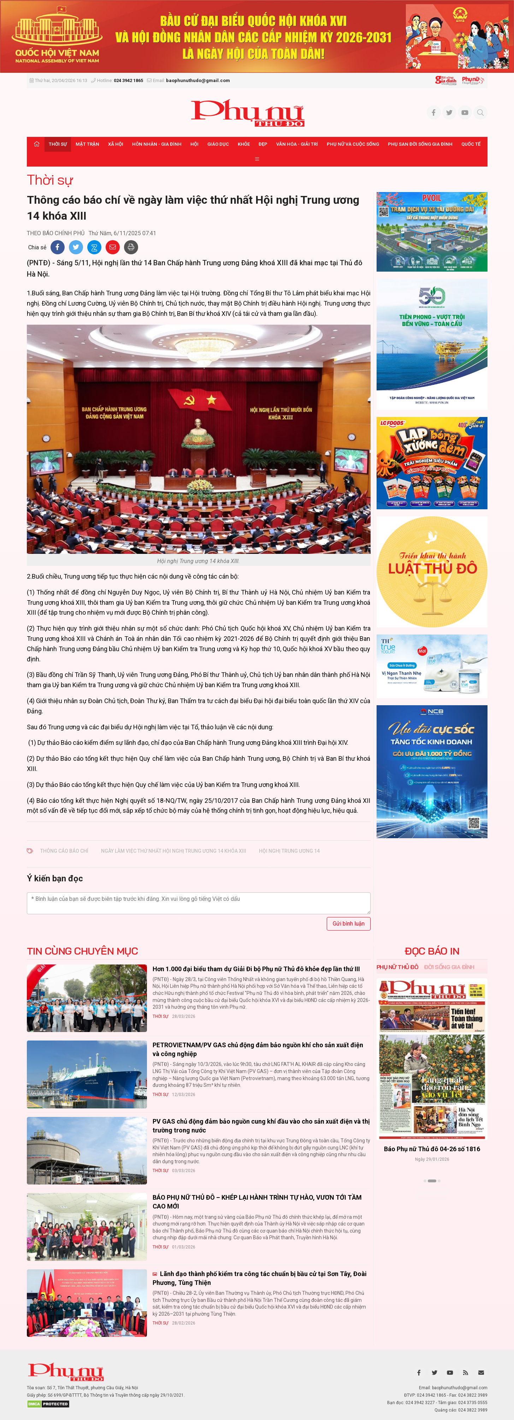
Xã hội (115, 144)
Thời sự (58, 144)
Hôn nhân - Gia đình (157, 144)
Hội (194, 144)
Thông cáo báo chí (64, 851)
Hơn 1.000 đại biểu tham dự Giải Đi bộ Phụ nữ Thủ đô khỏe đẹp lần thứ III (256, 969)
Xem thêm (432, 1193)
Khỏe (244, 144)
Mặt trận (87, 144)
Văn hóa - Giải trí (297, 144)
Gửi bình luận (349, 923)
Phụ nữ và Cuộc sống (353, 144)
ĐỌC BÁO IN (431, 951)
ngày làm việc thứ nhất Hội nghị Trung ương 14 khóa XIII (173, 851)
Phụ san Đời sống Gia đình (420, 144)
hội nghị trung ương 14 (289, 851)
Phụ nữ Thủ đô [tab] (398, 967)
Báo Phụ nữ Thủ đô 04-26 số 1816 (432, 1149)
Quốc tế (470, 144)
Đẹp (263, 144)
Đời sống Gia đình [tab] (449, 967)
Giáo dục (218, 144)
